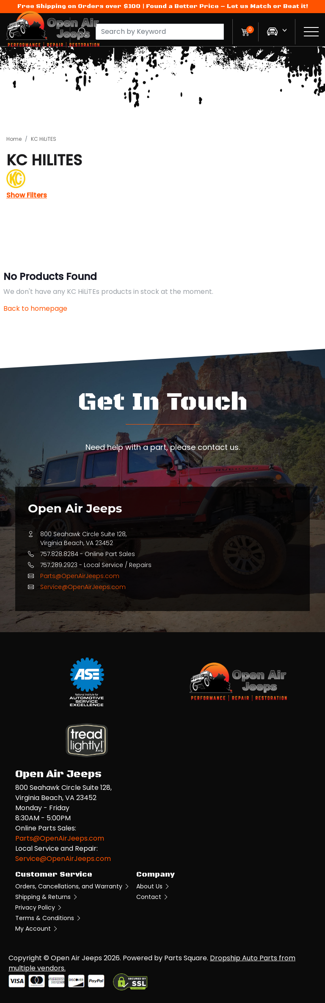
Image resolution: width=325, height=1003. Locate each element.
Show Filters (26, 195)
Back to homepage (35, 308)
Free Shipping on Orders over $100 (78, 6)
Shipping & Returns (46, 897)
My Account (36, 928)
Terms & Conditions (48, 918)
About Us (153, 886)
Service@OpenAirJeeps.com (83, 587)
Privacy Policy (39, 907)
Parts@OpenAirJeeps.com (79, 576)
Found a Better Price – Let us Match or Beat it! (227, 6)
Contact (152, 897)
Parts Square (185, 958)
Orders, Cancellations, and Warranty (72, 886)
